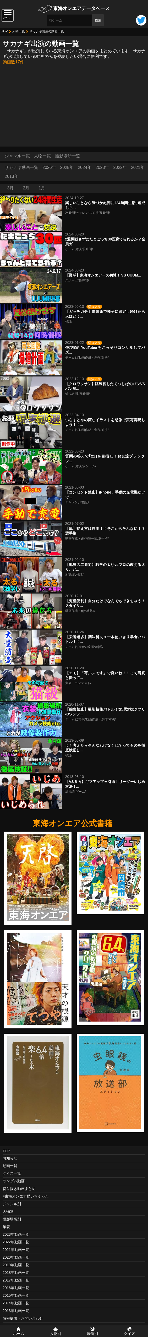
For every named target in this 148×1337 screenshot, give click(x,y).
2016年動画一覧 (16, 1288)
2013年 (11, 176)
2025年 (67, 167)
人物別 (8, 1211)
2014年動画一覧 (16, 1303)
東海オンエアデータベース (81, 8)
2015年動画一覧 (16, 1295)
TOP (4, 31)
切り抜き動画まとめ (19, 1189)
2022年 (120, 167)
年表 (6, 1227)
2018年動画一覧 (16, 1272)
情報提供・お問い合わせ (23, 1318)
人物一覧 (18, 31)
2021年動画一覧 (16, 1250)
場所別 (92, 1333)
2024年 (84, 167)
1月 (42, 188)
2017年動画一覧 (16, 1280)
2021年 (138, 167)
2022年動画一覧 (16, 1242)
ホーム (18, 1333)
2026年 (49, 167)
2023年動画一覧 (16, 1234)
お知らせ (10, 1158)
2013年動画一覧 (16, 1311)
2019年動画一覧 (16, 1265)
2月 (26, 188)
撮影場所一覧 (67, 156)
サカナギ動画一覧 (21, 167)
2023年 (102, 167)
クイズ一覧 (12, 1173)
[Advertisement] (74, 104)
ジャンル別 (12, 1204)
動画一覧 (10, 1166)
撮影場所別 (12, 1219)
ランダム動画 (14, 1181)
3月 (10, 188)
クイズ (129, 1333)
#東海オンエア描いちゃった (26, 1196)
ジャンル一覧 (17, 156)
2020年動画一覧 (16, 1257)
